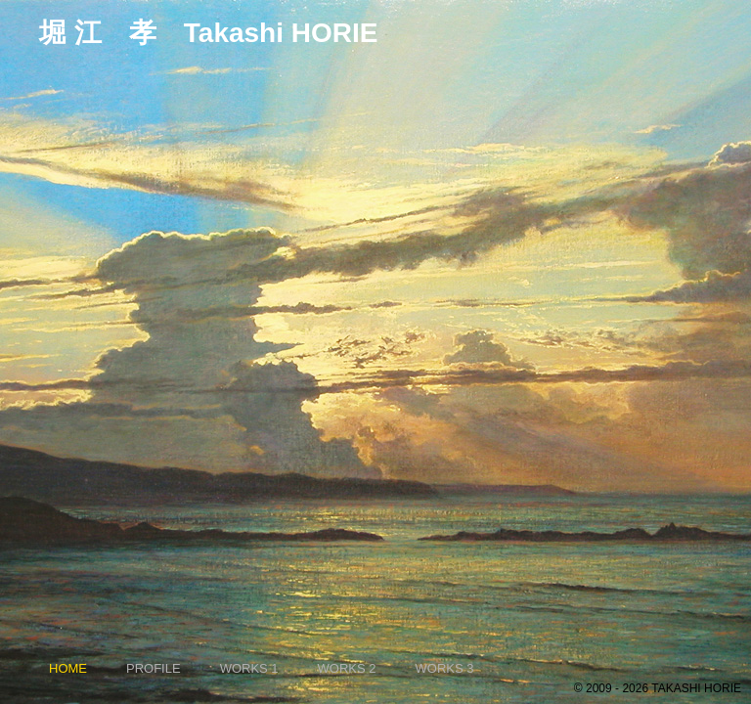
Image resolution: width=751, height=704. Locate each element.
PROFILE (153, 668)
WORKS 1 (249, 668)
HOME (68, 668)
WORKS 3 (445, 668)
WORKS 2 (347, 668)
